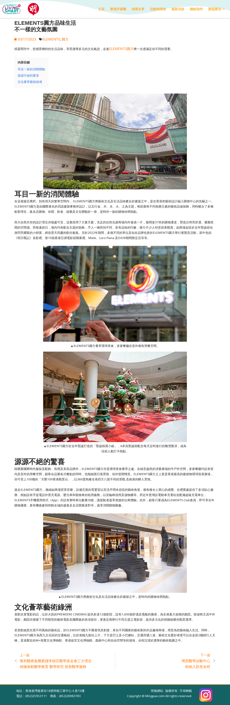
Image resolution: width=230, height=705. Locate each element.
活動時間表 (158, 9)
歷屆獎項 (216, 9)
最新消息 (177, 9)
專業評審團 (118, 9)
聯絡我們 (196, 9)
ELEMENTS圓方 (120, 48)
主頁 (101, 9)
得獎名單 (138, 9)
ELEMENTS (48, 39)
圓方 (61, 39)
